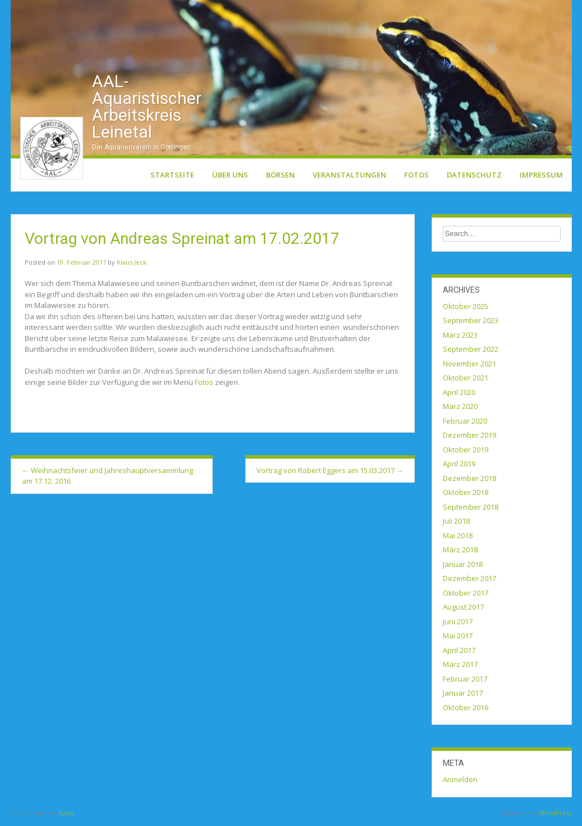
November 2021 (469, 366)
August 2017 (463, 610)
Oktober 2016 (465, 710)
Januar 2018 (463, 566)
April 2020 (459, 394)
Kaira (66, 815)
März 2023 (460, 337)
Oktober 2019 (465, 452)
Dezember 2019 (469, 438)
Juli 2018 (456, 524)
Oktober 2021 (465, 380)
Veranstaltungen (349, 177)
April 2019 (459, 466)
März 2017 (460, 667)
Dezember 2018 (469, 480)
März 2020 (460, 409)
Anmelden (460, 782)
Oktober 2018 (465, 495)
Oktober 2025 (465, 308)
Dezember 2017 (469, 581)
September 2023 (470, 323)
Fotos (416, 177)
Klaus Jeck (131, 265)
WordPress (555, 815)
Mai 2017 (458, 638)
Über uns (230, 177)
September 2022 (470, 352)
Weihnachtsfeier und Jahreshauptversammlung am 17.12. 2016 (107, 478)
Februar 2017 (465, 681)
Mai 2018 (458, 538)
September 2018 (470, 509)
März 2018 (460, 552)
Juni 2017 (458, 624)
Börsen (280, 177)
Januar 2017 (463, 696)
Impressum (541, 177)
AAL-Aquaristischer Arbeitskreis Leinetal (146, 109)
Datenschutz (474, 177)
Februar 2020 (465, 423)
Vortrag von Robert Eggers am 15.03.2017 (330, 473)
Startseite (172, 177)
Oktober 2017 (465, 595)
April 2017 (459, 652)
